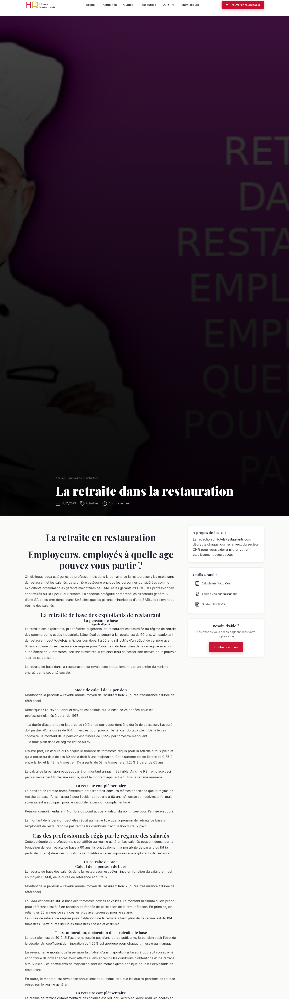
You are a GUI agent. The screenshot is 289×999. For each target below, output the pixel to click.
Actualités (110, 4)
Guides (128, 4)
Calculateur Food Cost (213, 586)
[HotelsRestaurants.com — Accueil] (44, 5)
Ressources (148, 4)
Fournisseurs (190, 4)
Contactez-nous (226, 650)
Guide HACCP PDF (210, 607)
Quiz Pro (168, 4)
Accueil (91, 4)
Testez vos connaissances (216, 597)
